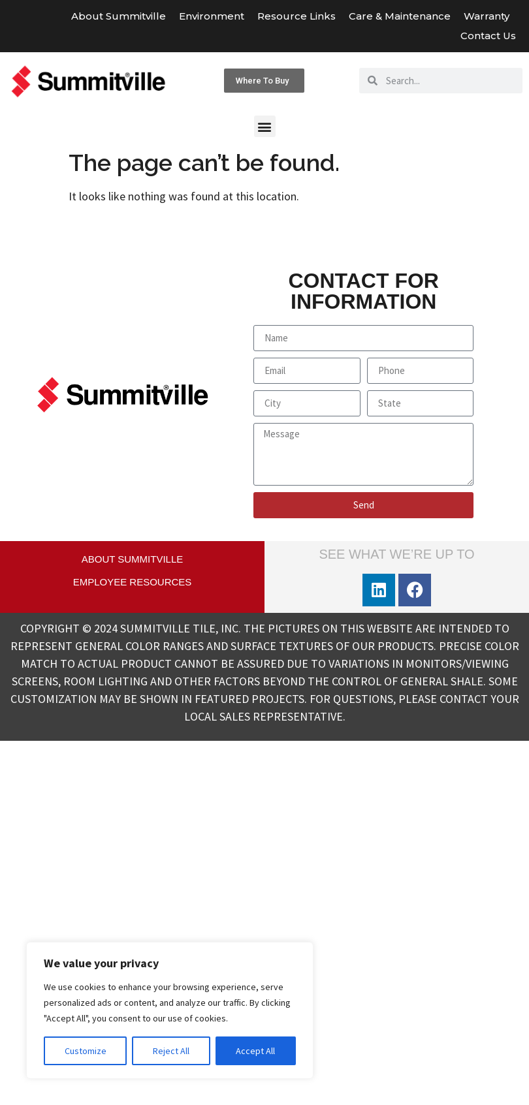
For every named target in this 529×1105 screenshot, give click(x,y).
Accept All (255, 1051)
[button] (265, 126)
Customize (85, 1051)
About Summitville (118, 16)
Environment (211, 16)
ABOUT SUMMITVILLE (133, 559)
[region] (169, 1010)
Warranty (490, 16)
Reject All (171, 1051)
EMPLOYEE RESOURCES (132, 581)
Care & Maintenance (400, 16)
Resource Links (296, 16)
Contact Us (488, 35)
